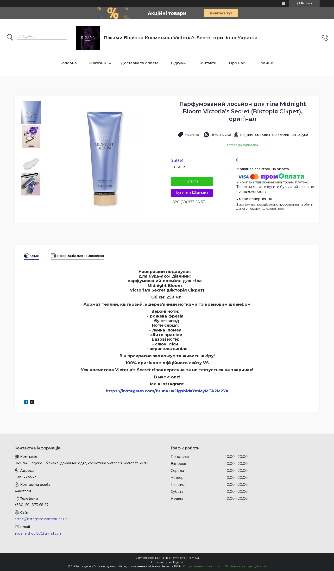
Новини (265, 63)
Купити (191, 181)
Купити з (192, 193)
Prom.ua (192, 557)
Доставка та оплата (139, 63)
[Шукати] (10, 37)
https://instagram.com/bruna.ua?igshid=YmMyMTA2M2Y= (167, 391)
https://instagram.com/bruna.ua (40, 519)
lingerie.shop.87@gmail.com (38, 533)
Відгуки (178, 63)
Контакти (207, 63)
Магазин (97, 63)
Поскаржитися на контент (203, 566)
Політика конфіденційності (245, 566)
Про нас (237, 63)
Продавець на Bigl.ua (167, 562)
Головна (69, 63)
